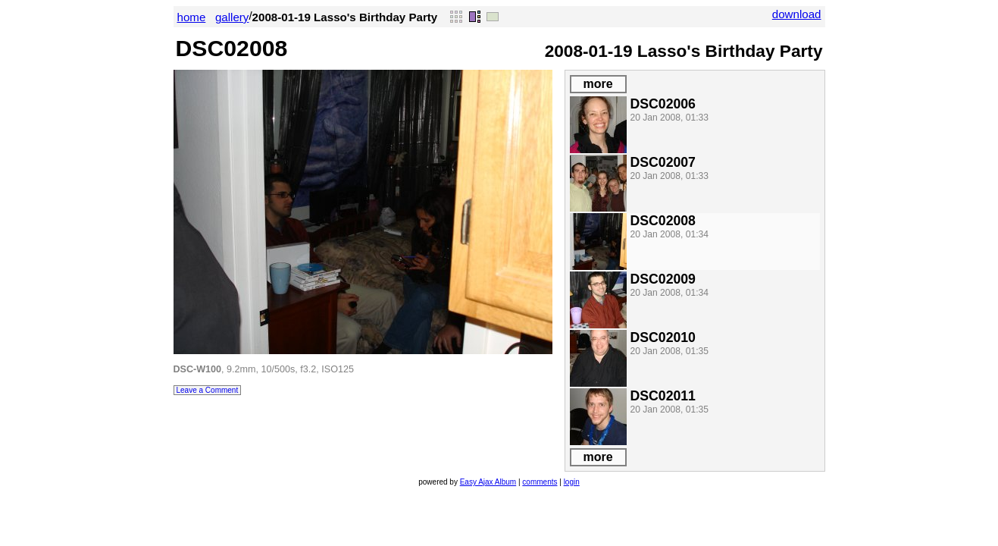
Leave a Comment (208, 390)
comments (539, 482)
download (796, 14)
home (191, 17)
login (572, 482)
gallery (232, 17)
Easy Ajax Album (488, 482)
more (597, 83)
